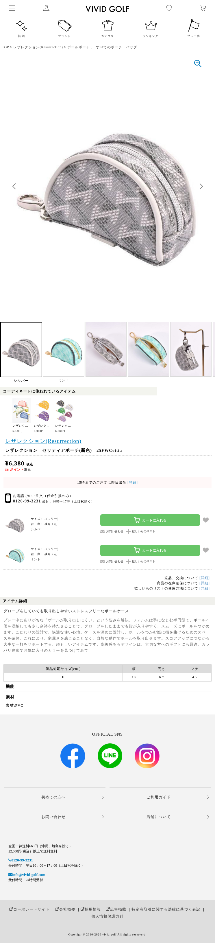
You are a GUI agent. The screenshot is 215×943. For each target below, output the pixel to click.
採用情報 (91, 909)
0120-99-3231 (27, 501)
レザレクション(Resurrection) (43, 441)
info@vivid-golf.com (26, 874)
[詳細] (132, 482)
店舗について (159, 817)
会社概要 (65, 909)
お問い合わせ (53, 817)
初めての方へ (53, 797)
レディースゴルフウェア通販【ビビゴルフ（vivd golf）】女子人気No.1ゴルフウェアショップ (138, 8)
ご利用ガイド (159, 797)
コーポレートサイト (29, 909)
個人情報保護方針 (107, 916)
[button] (201, 186)
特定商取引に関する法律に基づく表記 (165, 909)
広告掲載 (116, 909)
